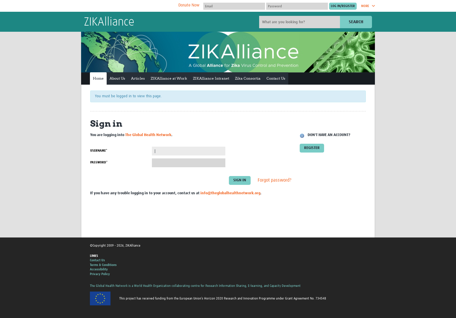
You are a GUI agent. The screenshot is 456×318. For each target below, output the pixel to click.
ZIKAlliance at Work (169, 78)
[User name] (234, 6)
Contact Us (275, 78)
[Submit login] (343, 6)
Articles (138, 78)
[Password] (297, 6)
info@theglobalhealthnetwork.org (230, 193)
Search (356, 22)
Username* (98, 150)
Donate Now (189, 5)
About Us (117, 78)
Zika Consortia (248, 78)
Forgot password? (274, 180)
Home (98, 78)
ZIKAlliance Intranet (211, 78)
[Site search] (300, 22)
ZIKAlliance (109, 22)
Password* (99, 162)
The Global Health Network (128, 6)
